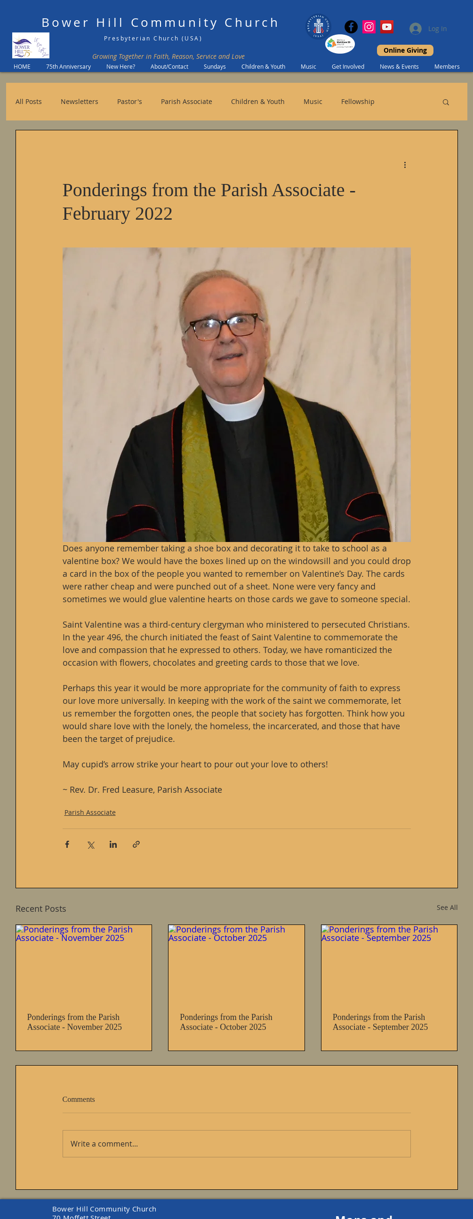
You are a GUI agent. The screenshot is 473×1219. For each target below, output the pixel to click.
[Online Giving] (405, 50)
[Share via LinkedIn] (113, 844)
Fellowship (358, 101)
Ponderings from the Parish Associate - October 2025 (226, 1022)
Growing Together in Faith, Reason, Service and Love (168, 56)
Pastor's (129, 101)
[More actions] (405, 164)
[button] (445, 101)
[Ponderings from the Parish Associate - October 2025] (236, 963)
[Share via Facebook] (67, 844)
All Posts (29, 101)
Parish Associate (186, 101)
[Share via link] (136, 844)
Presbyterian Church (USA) (153, 38)
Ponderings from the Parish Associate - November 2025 (74, 1022)
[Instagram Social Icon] (369, 26)
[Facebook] (351, 26)
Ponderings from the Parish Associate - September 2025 (380, 1022)
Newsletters (79, 101)
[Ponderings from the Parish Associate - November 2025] (84, 963)
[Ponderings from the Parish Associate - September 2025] (389, 963)
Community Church (205, 22)
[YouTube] (386, 26)
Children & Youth (258, 101)
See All (447, 907)
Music (313, 101)
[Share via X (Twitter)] (90, 844)
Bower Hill (83, 22)
